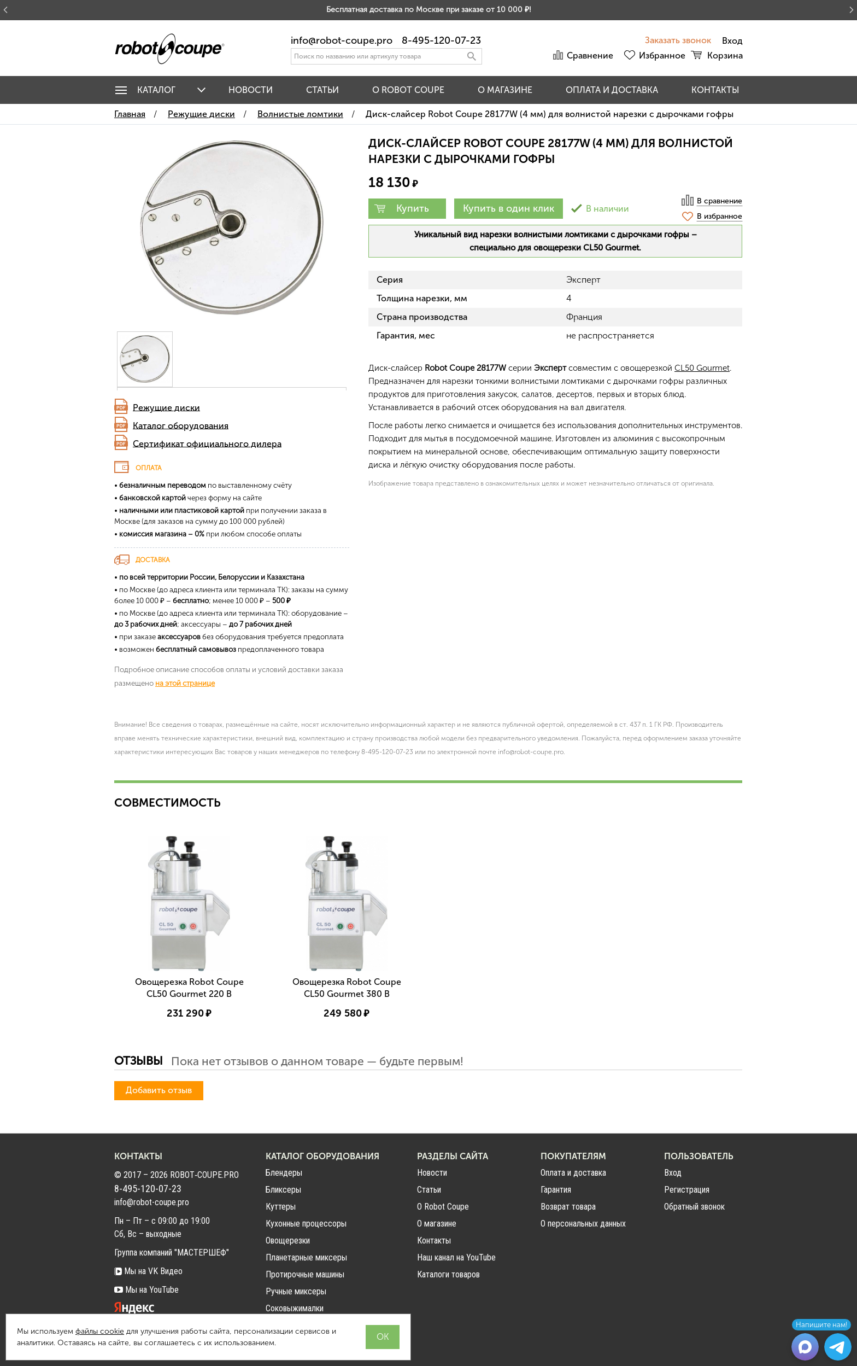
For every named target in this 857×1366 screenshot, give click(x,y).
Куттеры (281, 1206)
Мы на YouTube (146, 1290)
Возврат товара (568, 1206)
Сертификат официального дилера (207, 443)
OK (383, 1337)
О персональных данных (583, 1223)
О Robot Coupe (443, 1206)
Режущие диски (166, 407)
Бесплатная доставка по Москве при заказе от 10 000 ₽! (428, 9)
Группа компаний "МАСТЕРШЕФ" (171, 1252)
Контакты (715, 90)
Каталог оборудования (180, 425)
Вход (673, 1173)
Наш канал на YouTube (456, 1257)
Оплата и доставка (612, 90)
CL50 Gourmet (702, 368)
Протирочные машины (305, 1274)
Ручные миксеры (296, 1291)
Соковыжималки (295, 1308)
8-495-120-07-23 (441, 40)
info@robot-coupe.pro (341, 40)
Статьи (322, 90)
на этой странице (185, 683)
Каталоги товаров (448, 1274)
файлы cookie (99, 1331)
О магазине (505, 90)
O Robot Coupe (408, 90)
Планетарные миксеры (306, 1257)
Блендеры (284, 1172)
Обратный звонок (694, 1206)
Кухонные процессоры (306, 1223)
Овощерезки (288, 1240)
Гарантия (556, 1189)
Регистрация (686, 1190)
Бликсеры (283, 1189)
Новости (250, 90)
